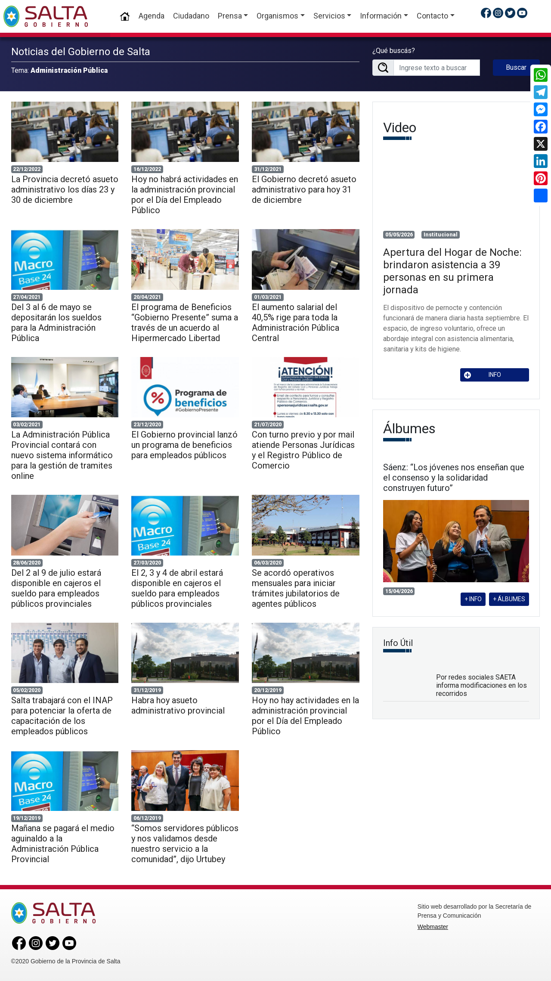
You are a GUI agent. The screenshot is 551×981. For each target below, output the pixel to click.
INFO (482, 375)
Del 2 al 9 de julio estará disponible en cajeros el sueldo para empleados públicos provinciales (56, 588)
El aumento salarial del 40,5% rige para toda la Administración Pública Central (295, 322)
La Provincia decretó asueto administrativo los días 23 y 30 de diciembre (64, 189)
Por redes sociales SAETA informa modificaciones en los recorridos (481, 685)
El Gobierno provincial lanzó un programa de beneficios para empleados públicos (184, 444)
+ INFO (473, 599)
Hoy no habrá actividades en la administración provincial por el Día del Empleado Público (184, 194)
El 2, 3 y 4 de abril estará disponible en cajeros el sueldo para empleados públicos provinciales (177, 588)
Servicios (329, 15)
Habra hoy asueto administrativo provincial (178, 705)
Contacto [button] (432, 15)
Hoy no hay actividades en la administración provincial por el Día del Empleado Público (305, 715)
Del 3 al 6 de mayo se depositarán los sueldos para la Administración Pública (56, 322)
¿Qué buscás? (393, 51)
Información (381, 15)
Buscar (516, 67)
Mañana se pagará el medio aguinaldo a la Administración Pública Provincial (63, 843)
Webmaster (433, 926)
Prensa (230, 15)
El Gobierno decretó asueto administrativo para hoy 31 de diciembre (304, 189)
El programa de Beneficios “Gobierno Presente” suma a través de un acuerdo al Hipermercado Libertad (184, 322)
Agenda (151, 15)
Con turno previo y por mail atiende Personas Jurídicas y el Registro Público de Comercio (303, 450)
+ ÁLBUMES (509, 599)
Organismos (277, 15)
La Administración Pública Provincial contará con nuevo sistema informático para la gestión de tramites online (62, 455)
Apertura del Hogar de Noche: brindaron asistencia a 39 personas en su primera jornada (452, 270)
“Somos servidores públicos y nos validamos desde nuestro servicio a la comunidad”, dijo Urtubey (184, 843)
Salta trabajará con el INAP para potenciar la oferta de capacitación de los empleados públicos (62, 715)
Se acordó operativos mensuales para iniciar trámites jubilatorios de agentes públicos (296, 588)
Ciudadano (191, 15)
